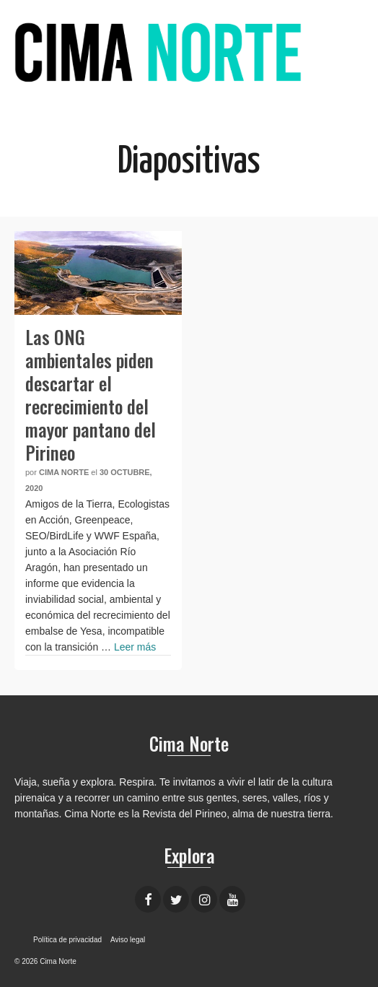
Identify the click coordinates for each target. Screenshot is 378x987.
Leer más (135, 647)
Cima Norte (64, 472)
